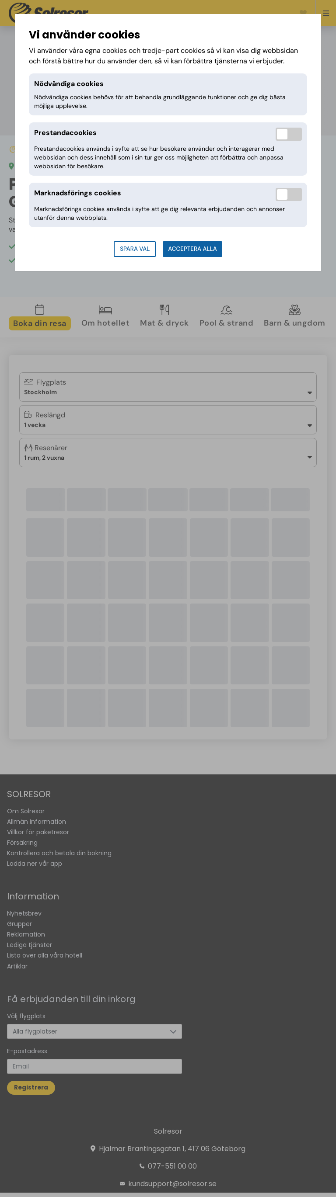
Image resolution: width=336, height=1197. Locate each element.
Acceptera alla (192, 249)
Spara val (135, 249)
